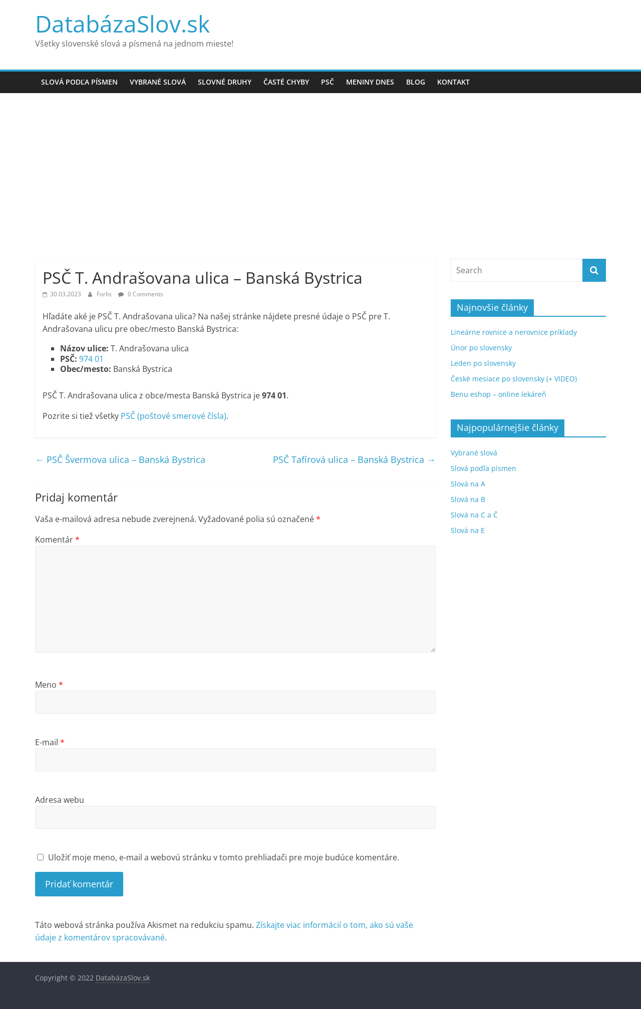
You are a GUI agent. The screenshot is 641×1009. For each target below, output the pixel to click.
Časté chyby (286, 82)
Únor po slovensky (481, 347)
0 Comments (140, 294)
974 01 (91, 358)
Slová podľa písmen (79, 82)
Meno (49, 684)
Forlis (105, 294)
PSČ (327, 82)
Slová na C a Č (474, 515)
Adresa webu (59, 799)
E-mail (50, 742)
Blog (415, 82)
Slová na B (468, 499)
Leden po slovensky (483, 363)
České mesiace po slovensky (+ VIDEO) (514, 378)
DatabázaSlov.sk (122, 23)
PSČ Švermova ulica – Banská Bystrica (120, 459)
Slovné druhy (224, 82)
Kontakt (453, 82)
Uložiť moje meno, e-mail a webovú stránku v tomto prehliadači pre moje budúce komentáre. (223, 857)
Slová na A (468, 483)
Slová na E (468, 530)
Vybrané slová (158, 82)
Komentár (57, 539)
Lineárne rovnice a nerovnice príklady (514, 332)
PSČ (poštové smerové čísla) (173, 415)
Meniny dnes (370, 82)
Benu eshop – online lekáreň (498, 394)
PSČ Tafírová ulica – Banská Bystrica (354, 459)
